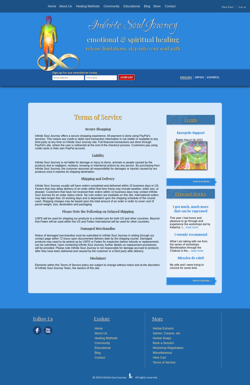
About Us (65, 6)
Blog (147, 6)
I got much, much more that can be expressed (191, 208)
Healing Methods (87, 6)
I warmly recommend (190, 234)
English (186, 77)
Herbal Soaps (162, 338)
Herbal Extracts (163, 328)
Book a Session (163, 343)
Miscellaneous (162, 352)
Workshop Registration (168, 348)
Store (157, 6)
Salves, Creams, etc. (167, 333)
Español (213, 77)
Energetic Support (191, 133)
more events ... (202, 181)
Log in (242, 7)
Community (111, 6)
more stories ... (202, 280)
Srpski (199, 77)
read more (192, 227)
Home (52, 6)
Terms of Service (164, 362)
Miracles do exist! (191, 258)
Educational (132, 6)
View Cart (228, 7)
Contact (170, 6)
